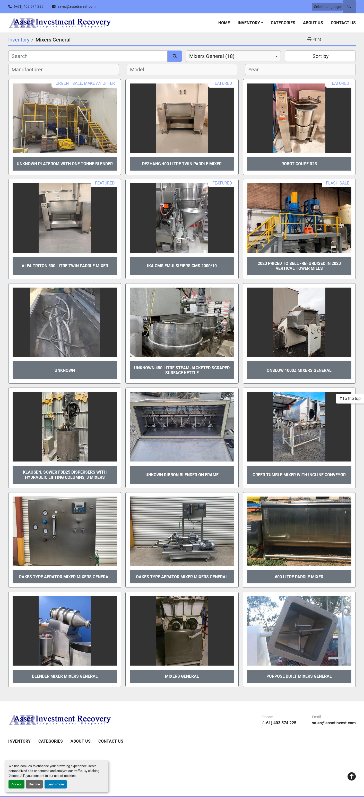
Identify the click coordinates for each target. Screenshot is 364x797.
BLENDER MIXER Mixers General (65, 676)
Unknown (65, 370)
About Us (313, 22)
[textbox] (30, 69)
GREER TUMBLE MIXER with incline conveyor (299, 474)
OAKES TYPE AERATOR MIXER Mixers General (65, 576)
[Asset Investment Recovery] (59, 719)
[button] (250, 23)
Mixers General (182, 676)
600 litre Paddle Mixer (299, 576)
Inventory (249, 22)
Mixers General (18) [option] (212, 56)
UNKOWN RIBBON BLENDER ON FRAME (182, 474)
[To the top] (350, 399)
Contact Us (343, 22)
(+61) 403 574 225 (29, 6)
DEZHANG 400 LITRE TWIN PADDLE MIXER (182, 163)
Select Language (327, 7)
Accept (16, 784)
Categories (283, 22)
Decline (34, 784)
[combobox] (233, 56)
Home (224, 22)
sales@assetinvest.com (77, 6)
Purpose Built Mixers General (299, 676)
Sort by (320, 56)
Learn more (55, 784)
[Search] (88, 56)
